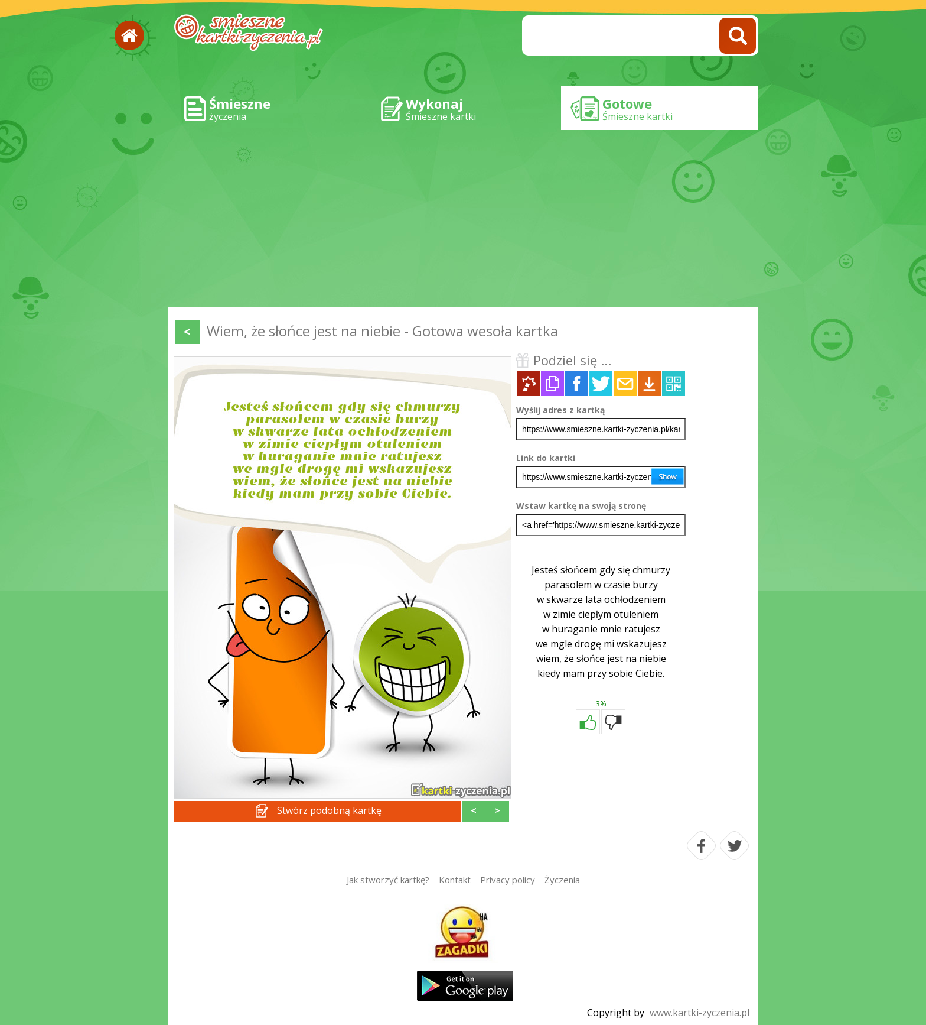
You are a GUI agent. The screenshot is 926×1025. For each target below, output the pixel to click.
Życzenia (562, 879)
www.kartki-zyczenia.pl (699, 1012)
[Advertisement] (463, 218)
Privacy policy (507, 879)
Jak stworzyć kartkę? (388, 879)
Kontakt (455, 879)
